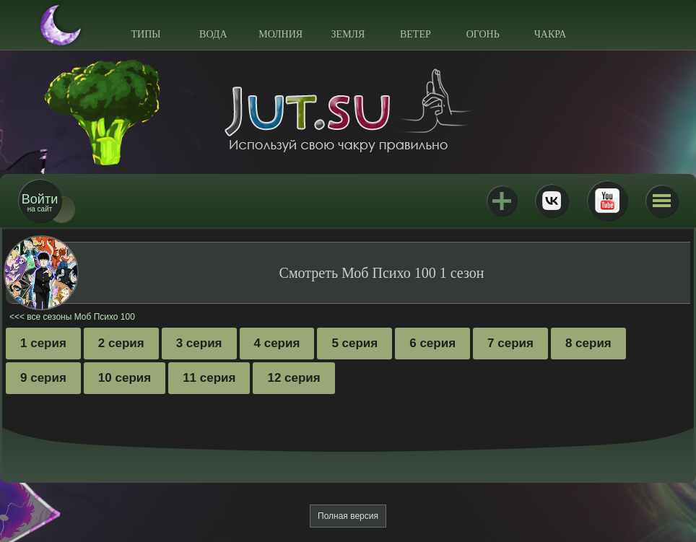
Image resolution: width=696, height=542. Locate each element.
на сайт (40, 202)
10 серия (124, 378)
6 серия (432, 343)
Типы (145, 34)
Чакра (550, 34)
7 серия (510, 343)
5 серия (354, 343)
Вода (213, 34)
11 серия (209, 378)
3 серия (199, 343)
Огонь (483, 34)
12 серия (293, 378)
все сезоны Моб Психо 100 (81, 317)
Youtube (607, 200)
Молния (280, 34)
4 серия (277, 343)
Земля (348, 34)
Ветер (415, 34)
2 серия (121, 343)
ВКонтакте (551, 200)
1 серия (43, 343)
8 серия (588, 343)
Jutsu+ (502, 200)
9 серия (43, 378)
